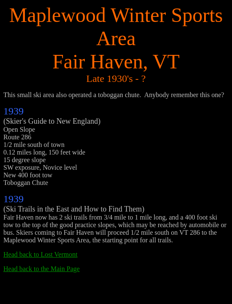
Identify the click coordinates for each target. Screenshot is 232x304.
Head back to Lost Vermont (40, 254)
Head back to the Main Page (41, 268)
